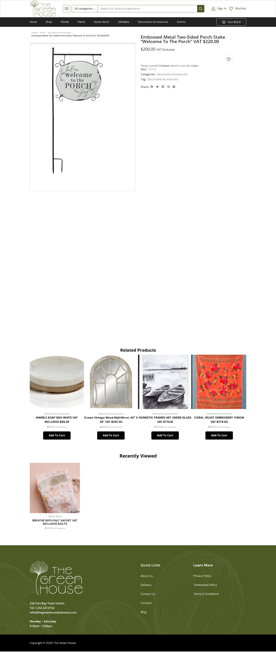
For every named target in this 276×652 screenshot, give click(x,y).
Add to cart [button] (57, 436)
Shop (42, 33)
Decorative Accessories (59, 33)
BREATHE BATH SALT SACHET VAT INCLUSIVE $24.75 (54, 522)
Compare (164, 66)
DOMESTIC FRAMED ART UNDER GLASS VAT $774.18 (165, 420)
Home (34, 33)
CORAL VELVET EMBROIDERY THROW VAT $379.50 (219, 420)
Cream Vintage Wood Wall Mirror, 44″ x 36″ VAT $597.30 (111, 420)
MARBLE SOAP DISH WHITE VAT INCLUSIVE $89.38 (57, 420)
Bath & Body (55, 517)
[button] (67, 9)
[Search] (200, 8)
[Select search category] (84, 8)
